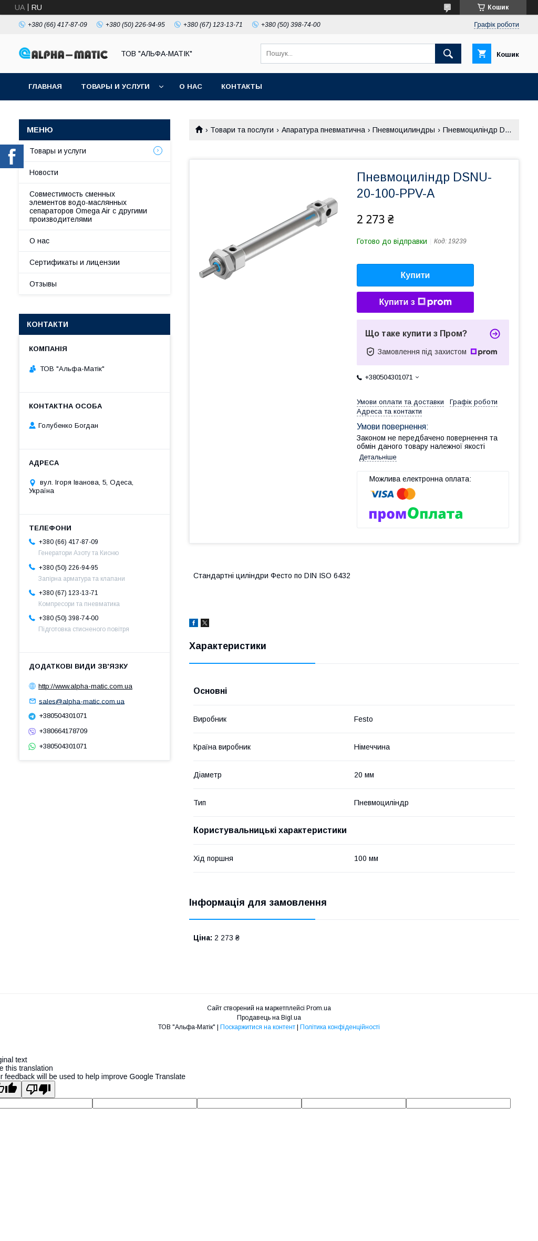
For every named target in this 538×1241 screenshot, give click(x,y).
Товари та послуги (242, 130)
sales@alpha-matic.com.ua (82, 701)
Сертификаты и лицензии (74, 262)
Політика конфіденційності (340, 1027)
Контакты (241, 86)
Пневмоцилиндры (404, 130)
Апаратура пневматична (323, 130)
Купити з (415, 302)
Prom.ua (318, 1008)
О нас (190, 86)
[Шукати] (448, 54)
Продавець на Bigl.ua (269, 1017)
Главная (45, 86)
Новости (43, 172)
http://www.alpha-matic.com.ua (85, 686)
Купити (415, 275)
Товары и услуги (115, 86)
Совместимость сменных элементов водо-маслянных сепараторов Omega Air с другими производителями (88, 206)
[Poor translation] (38, 1089)
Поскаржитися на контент (257, 1027)
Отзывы (43, 284)
